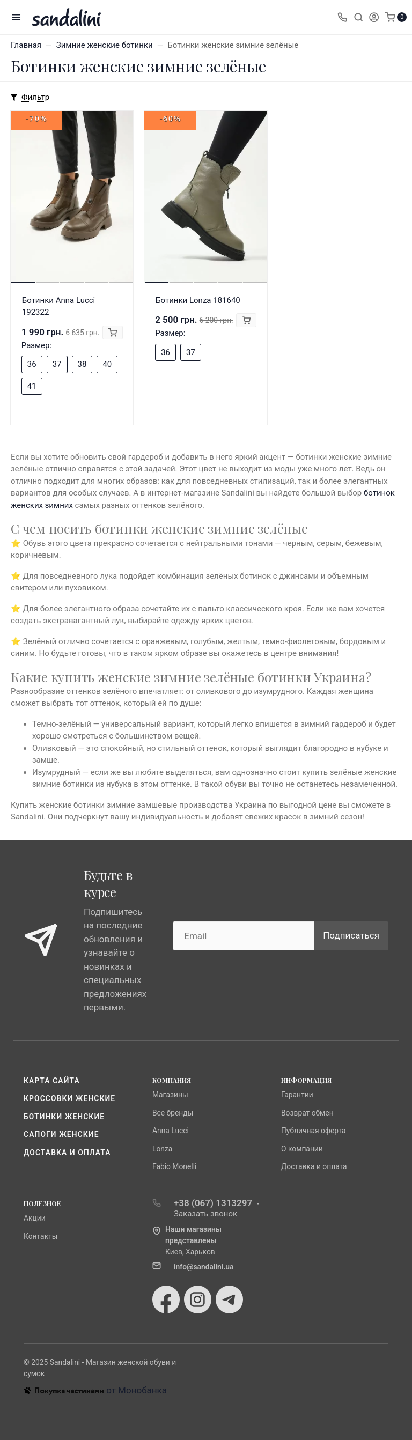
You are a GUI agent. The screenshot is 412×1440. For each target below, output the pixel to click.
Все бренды (172, 1113)
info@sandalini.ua (204, 1266)
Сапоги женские (61, 1134)
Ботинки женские (64, 1116)
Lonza (162, 1148)
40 (107, 364)
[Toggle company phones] (342, 17)
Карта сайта (52, 1080)
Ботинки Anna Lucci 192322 (58, 306)
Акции (35, 1218)
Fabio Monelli (174, 1166)
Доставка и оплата (67, 1152)
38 (82, 364)
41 (31, 386)
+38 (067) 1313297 (213, 1203)
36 (31, 364)
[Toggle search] (358, 17)
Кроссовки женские (69, 1098)
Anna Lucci (170, 1130)
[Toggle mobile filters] (30, 97)
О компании (302, 1148)
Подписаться (351, 935)
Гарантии (297, 1094)
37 (57, 364)
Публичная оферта (313, 1130)
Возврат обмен (307, 1113)
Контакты (41, 1236)
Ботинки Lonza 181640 (198, 300)
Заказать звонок (205, 1214)
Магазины (170, 1094)
